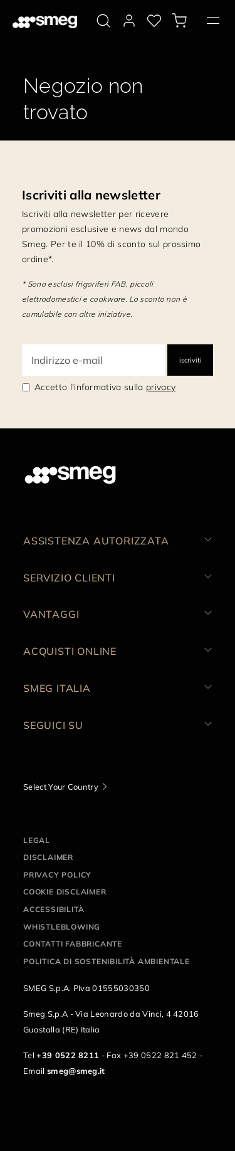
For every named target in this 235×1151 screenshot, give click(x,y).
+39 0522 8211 (67, 1055)
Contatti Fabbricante (72, 943)
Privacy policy (57, 874)
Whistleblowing (61, 926)
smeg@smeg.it (76, 1071)
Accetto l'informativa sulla (104, 387)
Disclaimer (48, 857)
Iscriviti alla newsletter (91, 195)
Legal (36, 840)
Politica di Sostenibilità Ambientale (106, 961)
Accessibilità (53, 909)
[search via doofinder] (103, 20)
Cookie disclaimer (65, 891)
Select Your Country (60, 787)
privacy (160, 387)
